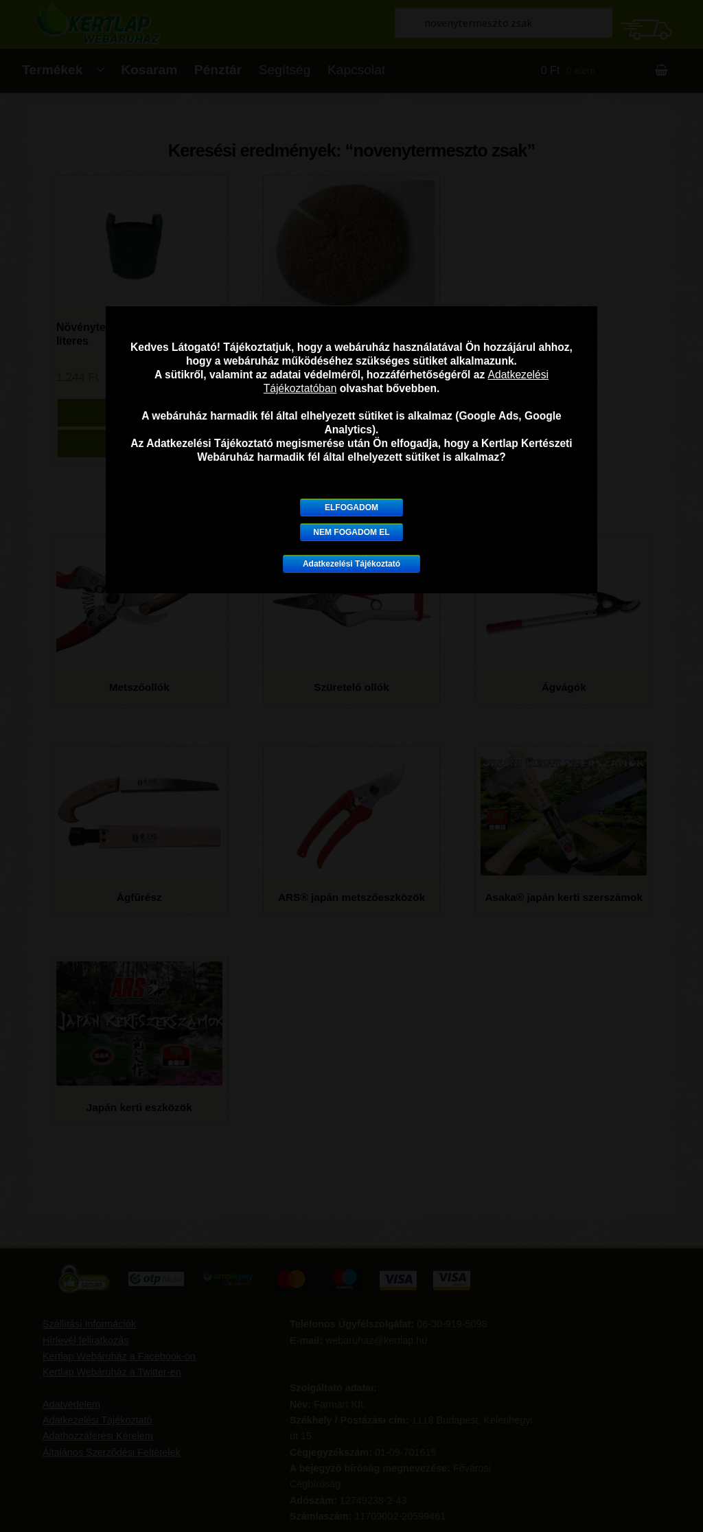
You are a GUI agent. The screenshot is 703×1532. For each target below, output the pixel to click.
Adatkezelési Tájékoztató (351, 564)
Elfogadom (351, 507)
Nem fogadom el (351, 532)
